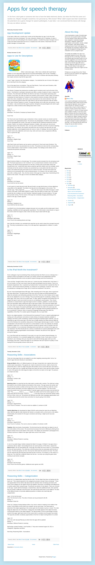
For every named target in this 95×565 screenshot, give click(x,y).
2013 (68, 179)
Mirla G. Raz (70, 98)
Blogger (54, 557)
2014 (68, 177)
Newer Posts (11, 544)
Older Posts (56, 544)
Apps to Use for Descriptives (20, 56)
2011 (68, 183)
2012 (68, 181)
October (70, 200)
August (70, 205)
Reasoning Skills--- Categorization (22, 476)
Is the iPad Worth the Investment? (22, 270)
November (70, 187)
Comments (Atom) (18, 547)
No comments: (34, 47)
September (71, 202)
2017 (68, 170)
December (70, 185)
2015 (68, 175)
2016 (68, 173)
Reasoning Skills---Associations (21, 355)
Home (33, 544)
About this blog (71, 32)
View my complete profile (71, 126)
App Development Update (18, 33)
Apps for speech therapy (37, 9)
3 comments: (33, 346)
